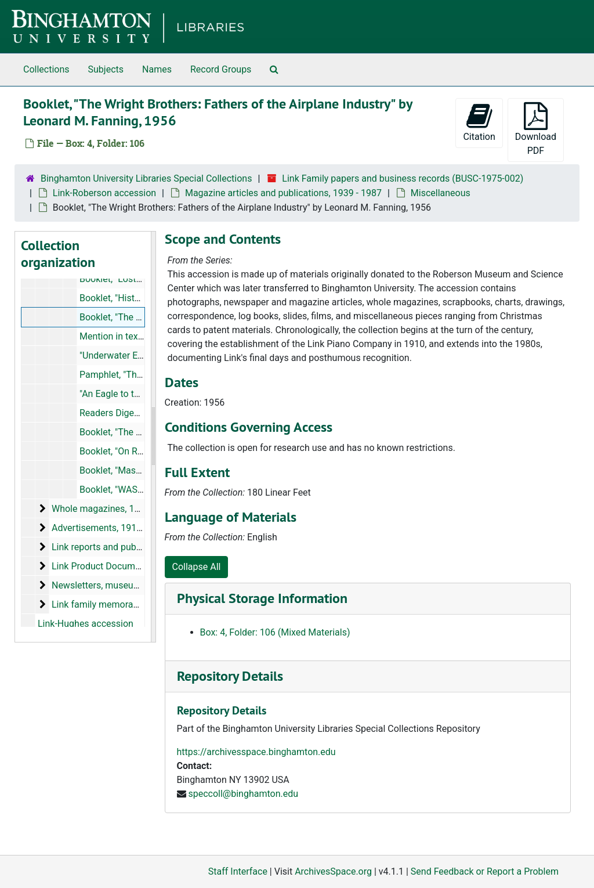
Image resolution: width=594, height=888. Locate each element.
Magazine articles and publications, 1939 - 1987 (283, 192)
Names (157, 69)
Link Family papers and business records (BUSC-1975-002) (402, 178)
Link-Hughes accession (85, 623)
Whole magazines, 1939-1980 (112, 508)
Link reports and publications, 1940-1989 (136, 547)
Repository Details (230, 676)
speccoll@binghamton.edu (243, 793)
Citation (479, 122)
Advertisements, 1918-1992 (108, 527)
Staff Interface (237, 871)
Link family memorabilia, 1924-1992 (125, 604)
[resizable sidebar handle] (153, 437)
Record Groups (220, 69)
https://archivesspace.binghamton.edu (256, 751)
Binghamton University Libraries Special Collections (146, 178)
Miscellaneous (440, 192)
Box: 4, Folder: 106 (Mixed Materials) (275, 632)
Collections (46, 69)
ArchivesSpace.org (333, 871)
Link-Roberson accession (104, 192)
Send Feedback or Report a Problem (485, 871)
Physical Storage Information (262, 598)
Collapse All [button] (196, 566)
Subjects (106, 69)
